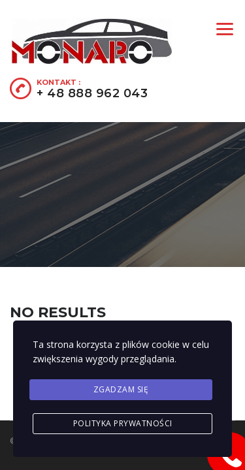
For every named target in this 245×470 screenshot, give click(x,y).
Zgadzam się (121, 389)
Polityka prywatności (122, 423)
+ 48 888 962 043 (92, 93)
